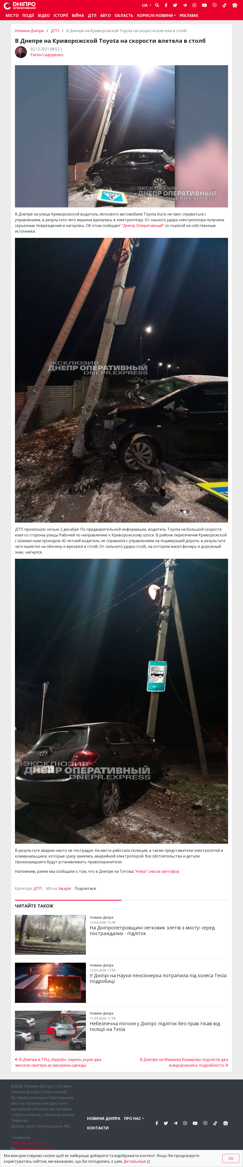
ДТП (92, 15)
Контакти (98, 1128)
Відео (44, 15)
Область (124, 15)
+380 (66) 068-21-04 (28, 1143)
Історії (61, 15)
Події (28, 15)
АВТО (105, 15)
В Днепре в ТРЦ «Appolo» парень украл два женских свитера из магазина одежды (58, 1062)
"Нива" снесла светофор (157, 871)
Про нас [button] (132, 1118)
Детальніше (134, 1161)
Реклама (189, 15)
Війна (78, 15)
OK (231, 1158)
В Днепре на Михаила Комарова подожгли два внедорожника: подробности (184, 1062)
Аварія (65, 888)
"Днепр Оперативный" (143, 225)
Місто (12, 15)
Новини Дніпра (30, 30)
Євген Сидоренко (47, 54)
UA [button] (145, 5)
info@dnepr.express (35, 1149)
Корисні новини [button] (155, 15)
